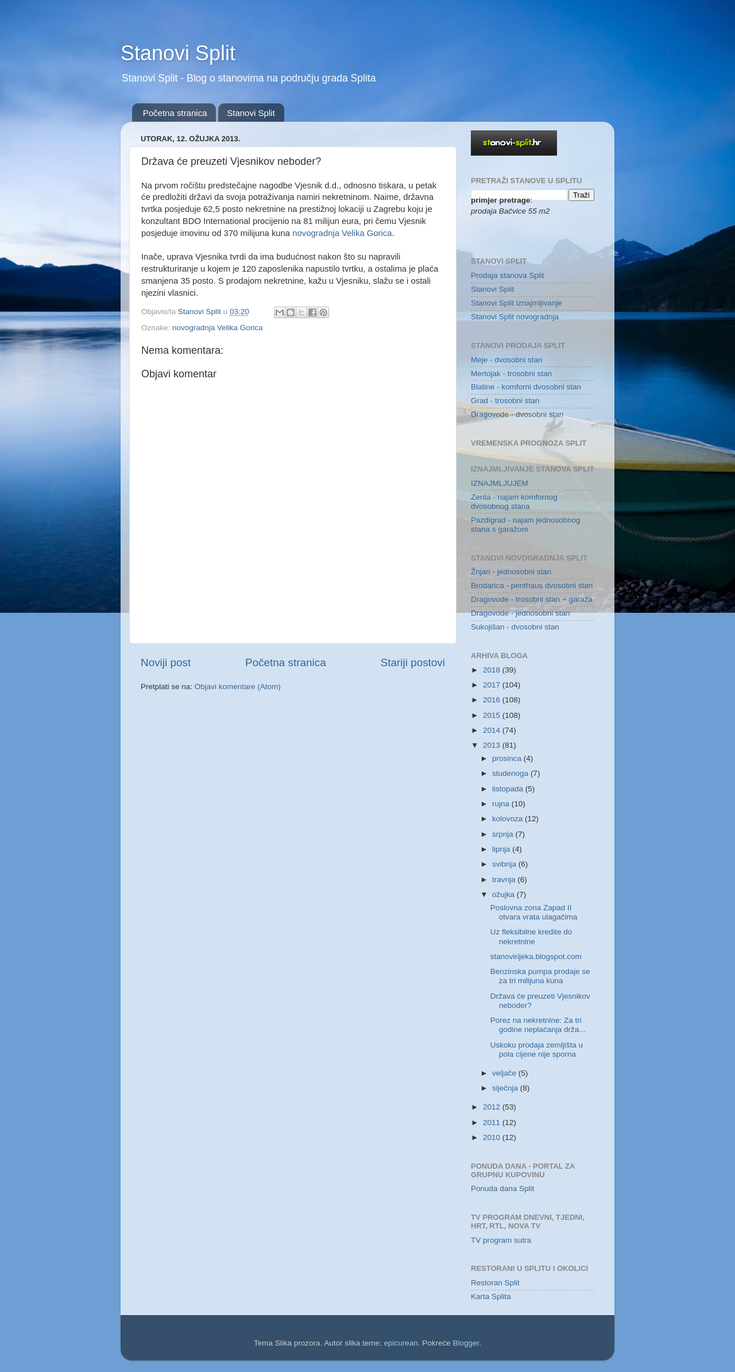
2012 (492, 1107)
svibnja (505, 864)
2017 (492, 685)
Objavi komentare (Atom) (238, 686)
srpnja (504, 834)
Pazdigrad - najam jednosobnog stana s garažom (526, 525)
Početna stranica (175, 113)
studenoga (511, 773)
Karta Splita (491, 1296)
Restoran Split (495, 1282)
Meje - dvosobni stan (507, 359)
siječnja (506, 1088)
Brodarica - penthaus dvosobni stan (532, 585)
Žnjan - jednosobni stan (511, 571)
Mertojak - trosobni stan (511, 373)
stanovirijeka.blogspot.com (536, 956)
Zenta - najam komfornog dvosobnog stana (514, 502)
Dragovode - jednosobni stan (520, 613)
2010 (492, 1137)
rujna (502, 803)
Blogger (466, 1343)
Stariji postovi (413, 662)
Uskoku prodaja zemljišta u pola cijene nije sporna (536, 1049)
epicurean (400, 1343)
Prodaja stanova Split (507, 275)
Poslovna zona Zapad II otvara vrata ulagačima (534, 912)
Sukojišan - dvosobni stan (515, 627)
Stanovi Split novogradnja (515, 316)
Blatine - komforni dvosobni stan (526, 386)
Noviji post (166, 662)
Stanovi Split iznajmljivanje (516, 303)
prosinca (508, 758)
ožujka (504, 894)
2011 (492, 1122)
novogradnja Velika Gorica (342, 233)
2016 (492, 699)
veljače (505, 1073)
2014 (492, 730)
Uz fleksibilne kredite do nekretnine (531, 936)
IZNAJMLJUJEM (499, 483)
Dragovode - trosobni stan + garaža (532, 599)
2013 (492, 745)
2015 (492, 715)
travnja (504, 879)
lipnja (502, 849)
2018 (492, 670)
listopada (508, 788)
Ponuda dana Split (502, 1188)
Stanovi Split (178, 53)
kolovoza (508, 818)
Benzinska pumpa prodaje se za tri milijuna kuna (540, 976)
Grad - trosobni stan (505, 400)
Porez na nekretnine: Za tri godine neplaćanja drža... (538, 1025)
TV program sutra (501, 1240)
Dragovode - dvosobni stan (517, 414)
